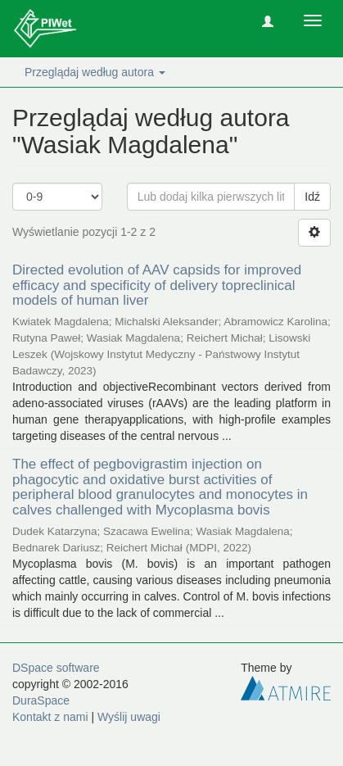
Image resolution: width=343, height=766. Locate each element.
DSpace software (56, 667)
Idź (312, 196)
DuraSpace (41, 700)
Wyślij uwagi (128, 716)
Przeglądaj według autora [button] (95, 72)
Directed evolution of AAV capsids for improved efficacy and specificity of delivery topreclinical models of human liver (156, 285)
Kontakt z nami (50, 716)
